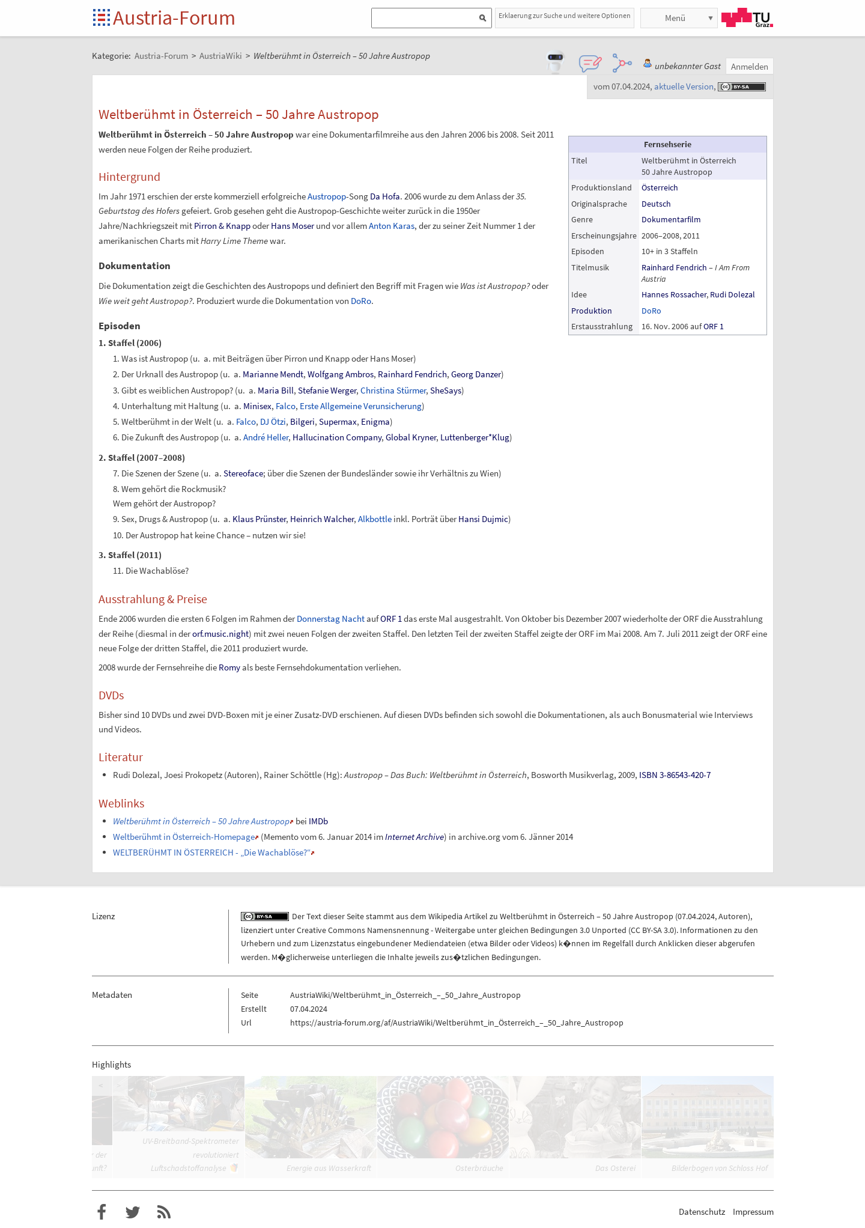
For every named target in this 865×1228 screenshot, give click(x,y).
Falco (286, 406)
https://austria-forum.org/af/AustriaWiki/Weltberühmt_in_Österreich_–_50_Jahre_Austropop (457, 1022)
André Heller (265, 437)
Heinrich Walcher (322, 518)
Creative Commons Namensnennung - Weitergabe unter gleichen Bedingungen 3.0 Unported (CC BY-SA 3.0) (486, 930)
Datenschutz (702, 1211)
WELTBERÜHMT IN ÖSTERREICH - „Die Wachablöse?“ (212, 852)
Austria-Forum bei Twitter (132, 1212)
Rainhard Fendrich (674, 267)
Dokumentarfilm (671, 219)
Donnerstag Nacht (331, 618)
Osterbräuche (479, 1168)
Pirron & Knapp (222, 225)
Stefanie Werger (327, 390)
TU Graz (747, 17)
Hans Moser (292, 225)
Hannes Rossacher (674, 294)
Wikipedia (445, 916)
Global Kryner (411, 437)
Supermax (338, 421)
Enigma (375, 421)
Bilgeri (302, 421)
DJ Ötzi (273, 421)
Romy (229, 667)
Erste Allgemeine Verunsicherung (361, 406)
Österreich (660, 187)
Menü (675, 17)
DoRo (651, 310)
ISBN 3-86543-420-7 (675, 774)
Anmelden (749, 66)
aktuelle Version (684, 86)
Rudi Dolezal (732, 294)
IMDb (318, 821)
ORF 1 (713, 326)
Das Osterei (615, 1168)
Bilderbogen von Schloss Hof (720, 1168)
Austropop (327, 196)
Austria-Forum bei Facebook (101, 1212)
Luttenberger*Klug (474, 437)
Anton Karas (391, 225)
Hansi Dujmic (483, 518)
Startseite (102, 18)
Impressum (753, 1211)
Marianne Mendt (273, 374)
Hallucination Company (337, 437)
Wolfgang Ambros (341, 374)
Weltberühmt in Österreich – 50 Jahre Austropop (586, 916)
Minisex (257, 406)
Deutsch (656, 203)
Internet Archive (414, 836)
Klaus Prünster (259, 518)
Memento (281, 836)
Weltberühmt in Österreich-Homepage (184, 836)
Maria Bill (276, 390)
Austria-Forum (174, 17)
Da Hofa (385, 196)
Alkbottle (375, 518)
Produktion (591, 310)
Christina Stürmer (393, 390)
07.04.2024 (696, 916)
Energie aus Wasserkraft (329, 1168)
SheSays (445, 390)
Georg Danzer (476, 374)
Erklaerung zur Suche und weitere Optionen (565, 15)
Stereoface (243, 473)
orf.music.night (220, 633)
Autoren (733, 916)
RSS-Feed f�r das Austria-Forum (164, 1212)
